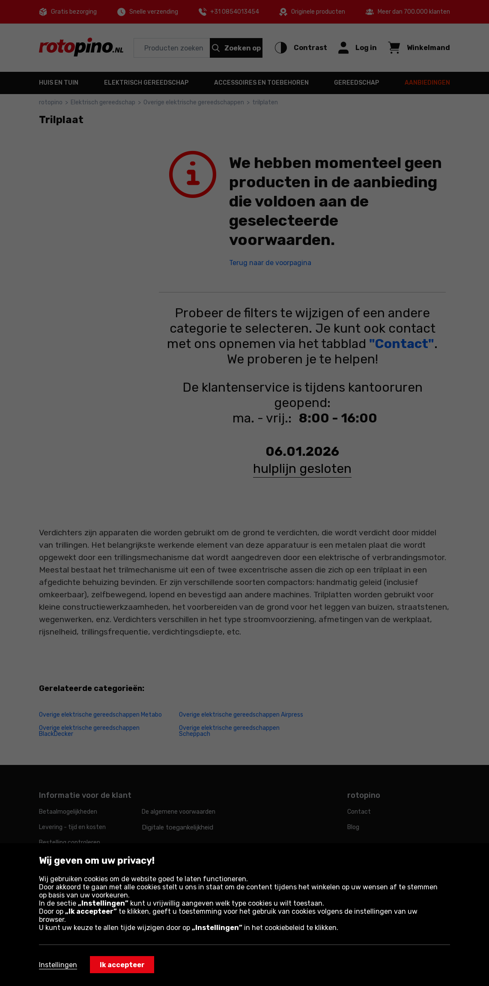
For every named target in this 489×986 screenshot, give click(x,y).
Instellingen (58, 965)
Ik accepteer (122, 965)
